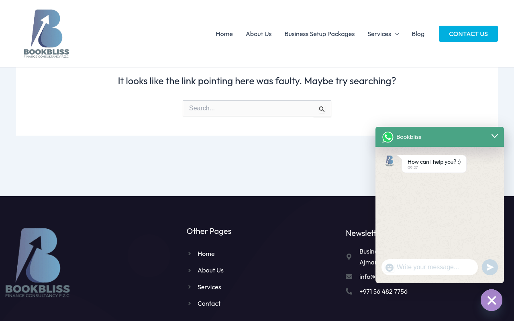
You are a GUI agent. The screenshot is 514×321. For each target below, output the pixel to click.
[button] (468, 34)
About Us (259, 34)
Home (224, 34)
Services (383, 34)
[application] (395, 34)
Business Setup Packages (319, 34)
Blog (418, 34)
